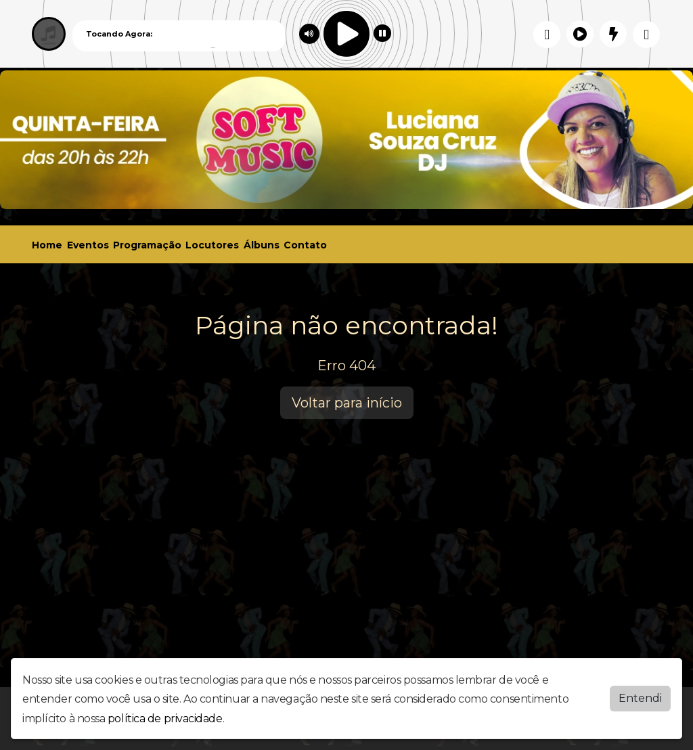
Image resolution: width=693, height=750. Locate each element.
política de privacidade (165, 718)
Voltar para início (347, 403)
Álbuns (262, 245)
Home (47, 245)
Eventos (88, 245)
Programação (147, 245)
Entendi (640, 698)
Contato (305, 245)
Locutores (212, 245)
